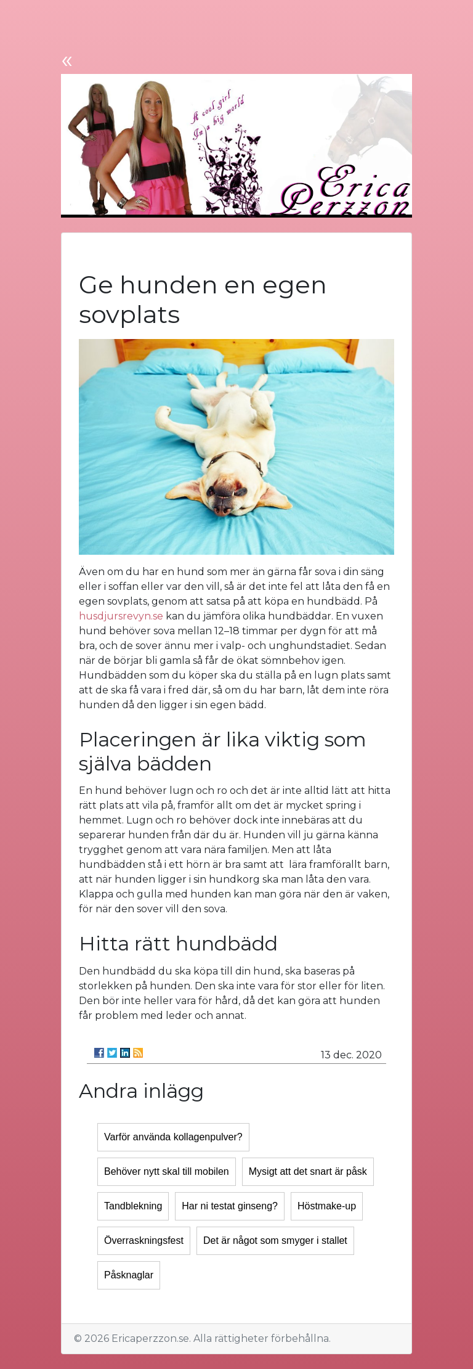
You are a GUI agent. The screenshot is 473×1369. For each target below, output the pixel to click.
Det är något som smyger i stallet (275, 1240)
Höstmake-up (326, 1206)
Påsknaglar (128, 1275)
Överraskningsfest (144, 1240)
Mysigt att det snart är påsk (308, 1171)
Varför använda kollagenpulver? (173, 1137)
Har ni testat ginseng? (230, 1206)
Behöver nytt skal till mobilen (166, 1171)
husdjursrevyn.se (121, 616)
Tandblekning (133, 1206)
